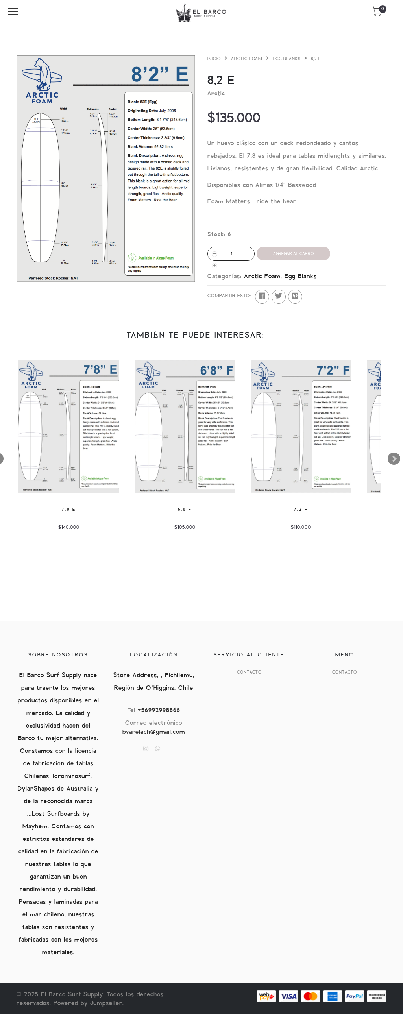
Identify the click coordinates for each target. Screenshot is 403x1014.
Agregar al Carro (293, 253)
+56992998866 (159, 710)
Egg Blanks (287, 58)
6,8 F (185, 509)
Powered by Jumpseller (88, 1003)
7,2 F (301, 509)
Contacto (249, 672)
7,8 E (69, 509)
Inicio (214, 58)
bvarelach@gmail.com (153, 732)
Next (394, 459)
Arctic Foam (247, 58)
